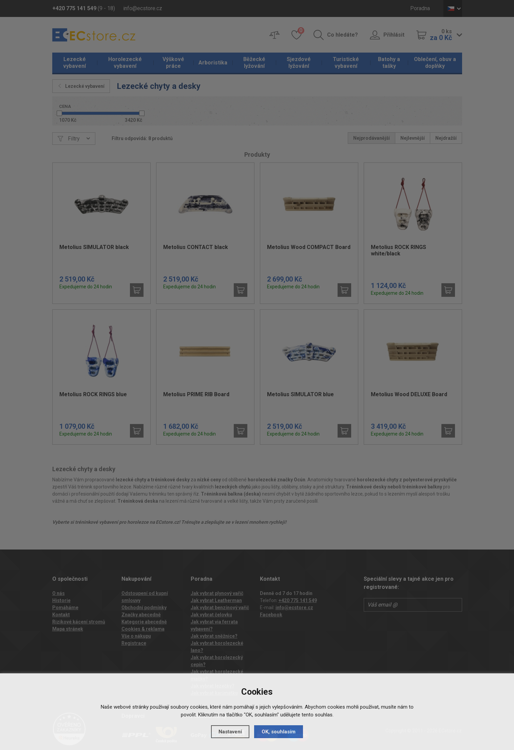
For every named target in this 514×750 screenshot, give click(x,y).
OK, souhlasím (279, 732)
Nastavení (230, 732)
